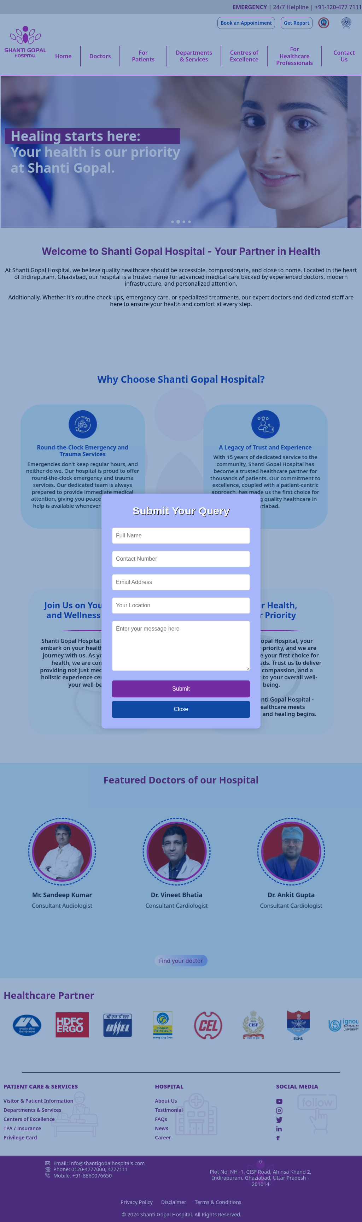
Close (181, 709)
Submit (181, 689)
